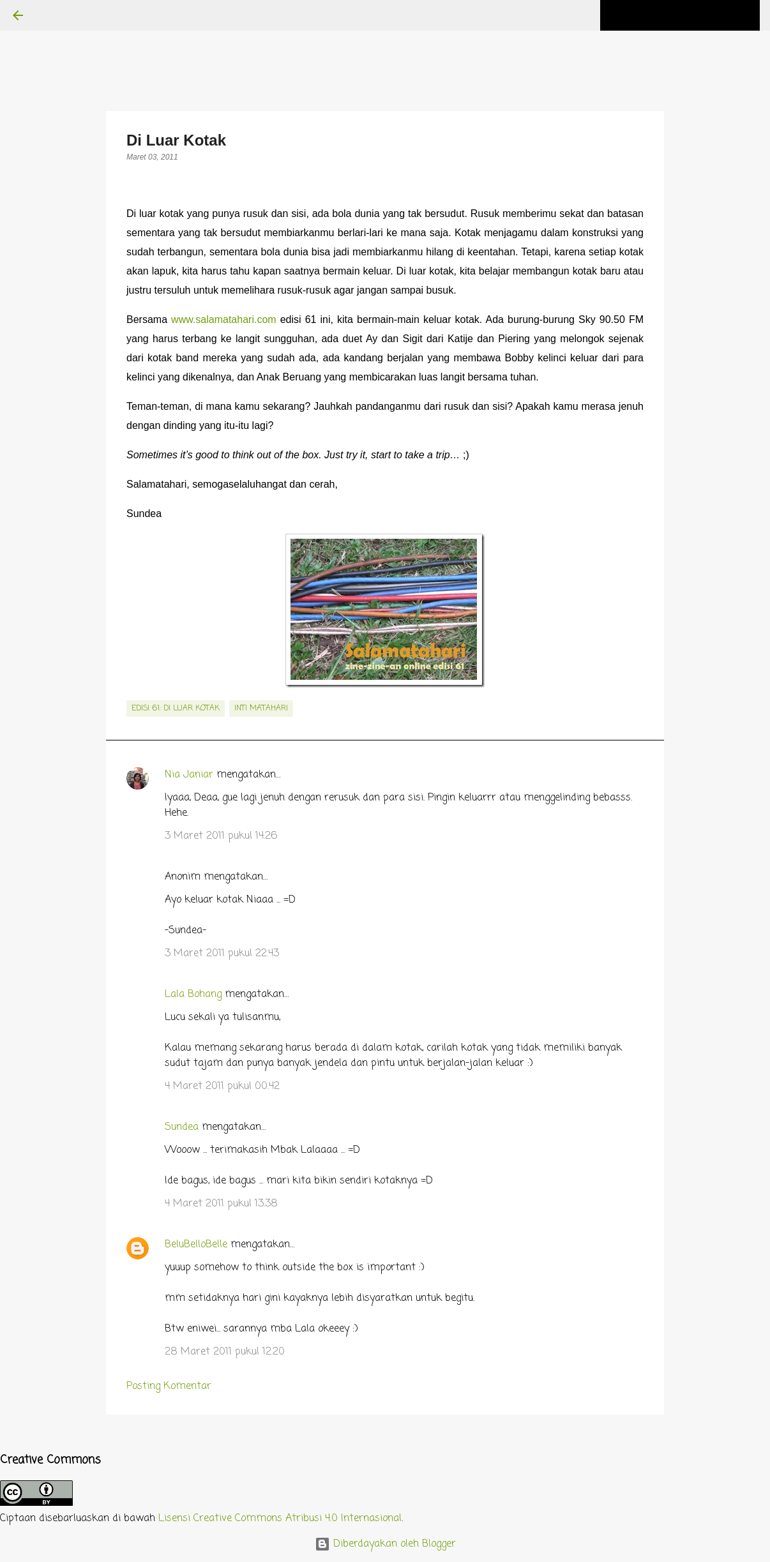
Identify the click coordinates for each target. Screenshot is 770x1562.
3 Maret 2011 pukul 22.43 (222, 953)
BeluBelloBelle (196, 1244)
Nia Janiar (189, 775)
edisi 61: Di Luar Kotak (176, 708)
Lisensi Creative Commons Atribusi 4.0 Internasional (280, 1518)
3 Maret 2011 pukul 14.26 (221, 836)
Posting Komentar (168, 1386)
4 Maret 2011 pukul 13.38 (221, 1204)
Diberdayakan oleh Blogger (385, 1544)
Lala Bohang (193, 994)
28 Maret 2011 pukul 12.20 (225, 1352)
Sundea (182, 1127)
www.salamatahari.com (223, 319)
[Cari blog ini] (693, 15)
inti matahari (261, 708)
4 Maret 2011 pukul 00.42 (222, 1086)
